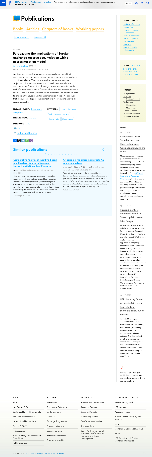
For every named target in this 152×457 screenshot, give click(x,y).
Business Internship (55, 440)
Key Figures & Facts (21, 407)
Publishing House (122, 412)
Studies (52, 397)
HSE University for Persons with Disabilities (27, 436)
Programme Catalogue (57, 407)
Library (117, 424)
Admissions (52, 402)
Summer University (55, 426)
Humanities (130, 105)
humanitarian (128, 32)
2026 (139, 65)
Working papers (90, 28)
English (28, 124)
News (123, 127)
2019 (125, 74)
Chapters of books (57, 28)
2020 (135, 71)
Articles (32, 28)
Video (117, 433)
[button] (45, 154)
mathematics (128, 41)
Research (86, 397)
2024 (130, 69)
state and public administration (130, 48)
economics (128, 27)
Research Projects (89, 412)
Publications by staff (124, 402)
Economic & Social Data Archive (129, 428)
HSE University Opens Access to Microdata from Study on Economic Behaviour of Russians (132, 307)
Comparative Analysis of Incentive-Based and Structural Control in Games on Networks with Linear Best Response (35, 163)
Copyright (39, 453)
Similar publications (30, 149)
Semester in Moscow (56, 435)
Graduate (51, 416)
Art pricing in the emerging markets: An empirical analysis (83, 161)
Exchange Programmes (57, 421)
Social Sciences (132, 116)
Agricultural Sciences (129, 95)
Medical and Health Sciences (130, 109)
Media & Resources (126, 397)
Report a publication (21, 37)
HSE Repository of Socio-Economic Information (126, 439)
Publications (37, 18)
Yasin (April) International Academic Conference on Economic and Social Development (92, 434)
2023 (135, 69)
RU (127, 3)
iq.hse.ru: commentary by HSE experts (128, 418)
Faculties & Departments (24, 416)
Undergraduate (54, 412)
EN (130, 3)
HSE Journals (120, 407)
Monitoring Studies (89, 416)
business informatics (131, 24)
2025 (125, 69)
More (136, 74)
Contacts (30, 453)
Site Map (60, 453)
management (132, 38)
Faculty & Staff (20, 426)
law (124, 38)
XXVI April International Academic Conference (131, 176)
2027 (134, 65)
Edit (144, 453)
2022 (125, 71)
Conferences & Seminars (92, 421)
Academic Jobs (87, 426)
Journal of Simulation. (21, 66)
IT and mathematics (131, 35)
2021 (130, 71)
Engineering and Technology (131, 100)
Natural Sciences (133, 113)
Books (18, 28)
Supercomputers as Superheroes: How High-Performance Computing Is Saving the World (132, 144)
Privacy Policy (50, 453)
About (17, 397)
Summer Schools (54, 430)
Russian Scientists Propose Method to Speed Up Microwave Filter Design (131, 215)
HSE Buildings (19, 430)
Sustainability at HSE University (27, 412)
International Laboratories (92, 402)
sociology (127, 44)
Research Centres (89, 407)
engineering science (131, 30)
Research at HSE (40, 37)
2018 (130, 74)
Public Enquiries (20, 442)
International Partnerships (24, 421)
